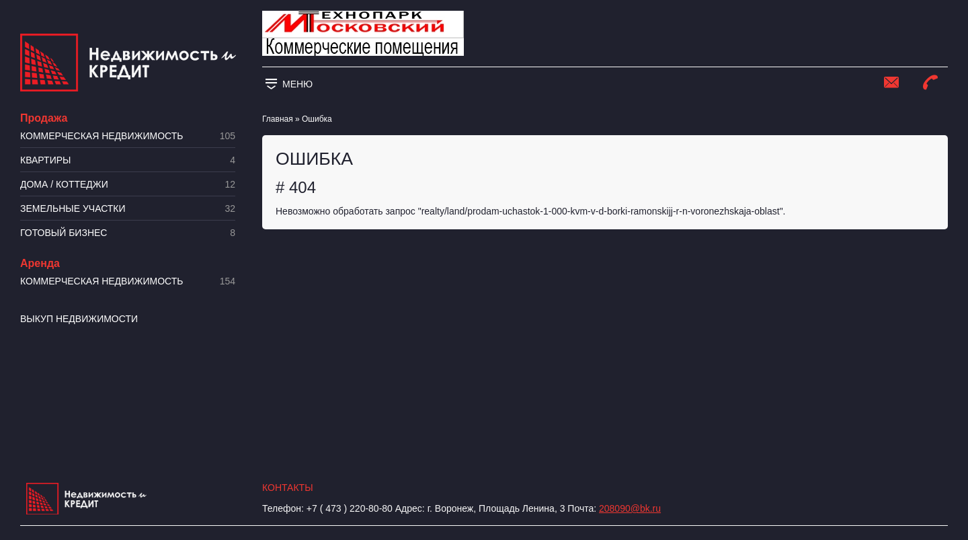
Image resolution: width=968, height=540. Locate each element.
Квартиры (127, 160)
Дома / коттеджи (127, 184)
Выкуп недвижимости (79, 318)
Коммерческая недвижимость (127, 136)
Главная (277, 119)
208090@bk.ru (630, 508)
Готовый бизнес (127, 233)
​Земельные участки (127, 209)
